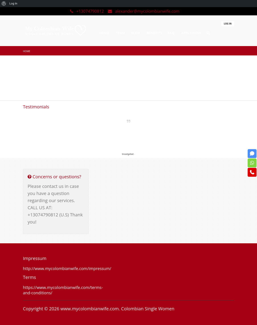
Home (26, 51)
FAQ (171, 32)
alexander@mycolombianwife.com (143, 11)
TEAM (120, 32)
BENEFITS (154, 32)
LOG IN (228, 23)
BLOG (135, 32)
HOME (104, 32)
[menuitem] (4, 3)
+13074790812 (87, 11)
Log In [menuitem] (13, 3)
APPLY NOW (191, 32)
